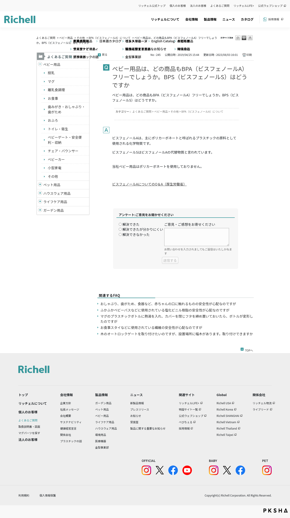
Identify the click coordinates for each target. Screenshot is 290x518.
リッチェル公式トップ (152, 5)
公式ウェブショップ (270, 5)
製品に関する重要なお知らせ (148, 428)
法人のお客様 (198, 5)
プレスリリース (139, 409)
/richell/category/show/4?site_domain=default (40, 185)
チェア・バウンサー (63, 150)
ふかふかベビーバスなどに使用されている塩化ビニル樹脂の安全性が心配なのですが (164, 310)
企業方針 (65, 403)
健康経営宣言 (68, 428)
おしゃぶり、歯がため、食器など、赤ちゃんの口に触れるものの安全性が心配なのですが (168, 303)
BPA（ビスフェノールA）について (109, 38)
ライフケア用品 (55, 201)
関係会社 (65, 435)
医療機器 (100, 441)
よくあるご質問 (220, 5)
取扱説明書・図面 (29, 426)
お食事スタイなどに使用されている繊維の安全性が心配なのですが (151, 327)
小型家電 (54, 167)
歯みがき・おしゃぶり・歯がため (66, 109)
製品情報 (210, 19)
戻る (104, 54)
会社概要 (65, 416)
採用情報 (273, 19)
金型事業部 (102, 447)
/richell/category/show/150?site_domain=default (40, 210)
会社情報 (191, 19)
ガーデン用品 (53, 210)
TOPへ (249, 349)
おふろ (53, 120)
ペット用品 (51, 184)
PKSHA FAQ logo (275, 510)
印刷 (249, 55)
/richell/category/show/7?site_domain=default (40, 193)
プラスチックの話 (71, 441)
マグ (51, 81)
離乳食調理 (56, 89)
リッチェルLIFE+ (244, 5)
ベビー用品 (66, 38)
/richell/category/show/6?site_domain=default (40, 201)
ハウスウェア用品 (56, 193)
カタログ (247, 19)
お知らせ (135, 416)
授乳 (51, 72)
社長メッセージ (69, 409)
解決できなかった (136, 234)
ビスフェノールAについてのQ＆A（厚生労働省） (149, 184)
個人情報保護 (47, 495)
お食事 (53, 98)
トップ (23, 394)
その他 (81, 38)
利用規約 (23, 495)
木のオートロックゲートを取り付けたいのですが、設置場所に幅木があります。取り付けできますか (176, 333)
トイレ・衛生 (58, 128)
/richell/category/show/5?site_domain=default (40, 64)
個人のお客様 (178, 5)
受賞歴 (134, 422)
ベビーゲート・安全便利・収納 (65, 140)
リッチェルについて (165, 19)
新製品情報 (137, 403)
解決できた (130, 224)
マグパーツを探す (29, 433)
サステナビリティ (71, 422)
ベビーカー (56, 159)
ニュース (228, 19)
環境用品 (100, 435)
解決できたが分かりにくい (142, 229)
